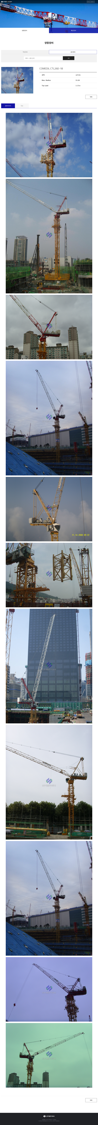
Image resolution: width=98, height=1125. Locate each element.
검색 (69, 58)
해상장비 (73, 30)
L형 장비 (73, 52)
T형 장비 (25, 52)
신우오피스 (92, 1)
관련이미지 (8, 106)
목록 (91, 97)
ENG (88, 1)
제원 (22, 106)
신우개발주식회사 (6, 2)
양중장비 (24, 30)
